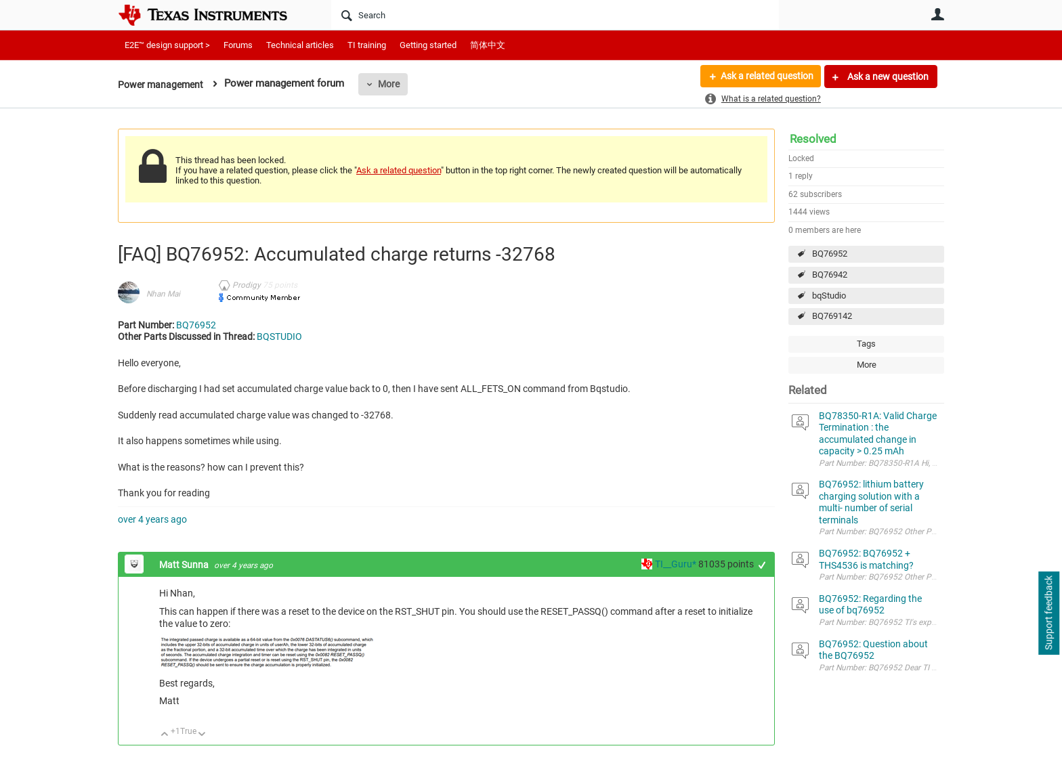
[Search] (555, 15)
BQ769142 (832, 316)
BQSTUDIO (279, 336)
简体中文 (487, 45)
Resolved (813, 139)
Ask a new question (887, 76)
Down (202, 735)
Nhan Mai (163, 294)
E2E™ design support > (167, 45)
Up (165, 735)
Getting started (428, 45)
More (393, 84)
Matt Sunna (185, 564)
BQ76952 (829, 253)
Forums (238, 45)
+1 (762, 565)
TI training (366, 45)
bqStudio (829, 295)
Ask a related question (765, 76)
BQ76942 (829, 274)
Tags (866, 344)
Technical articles (300, 45)
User (937, 14)
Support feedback (1048, 613)
